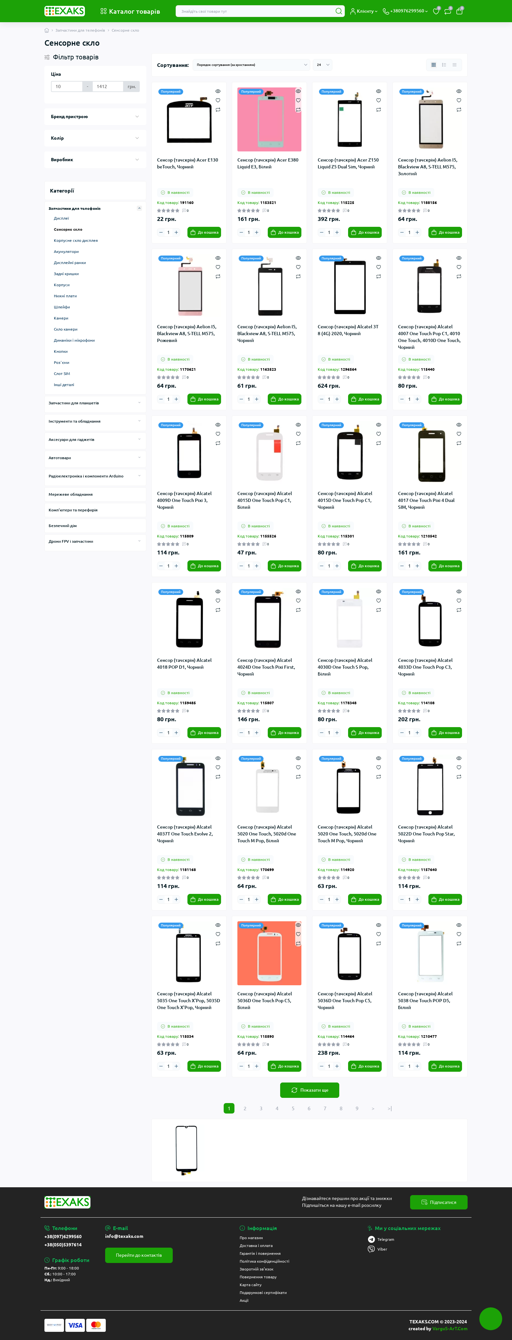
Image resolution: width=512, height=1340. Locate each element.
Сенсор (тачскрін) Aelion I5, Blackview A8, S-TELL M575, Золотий (427, 166)
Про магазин (251, 1238)
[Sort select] (251, 65)
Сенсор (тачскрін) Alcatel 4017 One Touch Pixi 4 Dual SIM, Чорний (426, 500)
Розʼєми (61, 362)
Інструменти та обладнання (75, 421)
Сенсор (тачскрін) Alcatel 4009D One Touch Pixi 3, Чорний (184, 500)
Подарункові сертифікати (263, 1292)
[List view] (444, 65)
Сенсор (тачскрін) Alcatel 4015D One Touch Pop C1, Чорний (345, 500)
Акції (244, 1300)
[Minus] (161, 232)
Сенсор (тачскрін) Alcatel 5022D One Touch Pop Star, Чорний (426, 833)
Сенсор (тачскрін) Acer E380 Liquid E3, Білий (267, 163)
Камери (61, 318)
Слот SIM (62, 373)
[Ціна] (67, 86)
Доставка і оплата (256, 1245)
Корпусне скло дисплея (76, 240)
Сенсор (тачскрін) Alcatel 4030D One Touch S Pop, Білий (345, 667)
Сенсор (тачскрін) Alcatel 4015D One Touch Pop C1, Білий (264, 500)
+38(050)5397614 (63, 1244)
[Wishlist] (218, 99)
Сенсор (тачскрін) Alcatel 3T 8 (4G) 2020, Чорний (348, 330)
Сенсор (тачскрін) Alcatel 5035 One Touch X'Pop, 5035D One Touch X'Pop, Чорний (188, 1000)
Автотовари (60, 458)
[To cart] (204, 232)
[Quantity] (168, 232)
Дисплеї (61, 218)
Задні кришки (66, 274)
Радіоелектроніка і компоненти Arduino (86, 476)
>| (390, 1108)
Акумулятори (66, 251)
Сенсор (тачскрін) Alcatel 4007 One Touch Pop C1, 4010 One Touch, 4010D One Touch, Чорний (429, 337)
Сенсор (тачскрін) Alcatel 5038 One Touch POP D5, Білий (425, 1000)
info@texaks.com (124, 1236)
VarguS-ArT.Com (450, 1328)
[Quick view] (218, 90)
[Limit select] (322, 65)
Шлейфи (62, 307)
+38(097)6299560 (63, 1236)
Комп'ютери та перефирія (73, 510)
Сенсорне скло (68, 229)
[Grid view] (433, 65)
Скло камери (65, 329)
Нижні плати (65, 296)
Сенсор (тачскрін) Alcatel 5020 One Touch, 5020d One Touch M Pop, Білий (266, 833)
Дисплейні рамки (70, 262)
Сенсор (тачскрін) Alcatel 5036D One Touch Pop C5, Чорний (345, 1000)
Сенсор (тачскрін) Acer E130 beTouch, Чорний (187, 163)
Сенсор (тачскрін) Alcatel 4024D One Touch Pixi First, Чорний (266, 667)
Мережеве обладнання (71, 494)
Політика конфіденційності (264, 1261)
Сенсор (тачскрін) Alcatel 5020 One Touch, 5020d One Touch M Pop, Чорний (347, 833)
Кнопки (61, 351)
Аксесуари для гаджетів (71, 439)
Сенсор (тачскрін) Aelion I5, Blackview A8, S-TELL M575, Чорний (267, 333)
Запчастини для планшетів (74, 403)
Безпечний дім (63, 525)
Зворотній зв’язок (256, 1269)
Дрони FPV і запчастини (71, 541)
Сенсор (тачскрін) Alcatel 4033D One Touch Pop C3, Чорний (425, 667)
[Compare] (218, 109)
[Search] (339, 11)
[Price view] (454, 65)
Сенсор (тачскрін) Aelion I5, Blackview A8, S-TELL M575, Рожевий (186, 333)
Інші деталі (64, 384)
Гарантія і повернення (260, 1253)
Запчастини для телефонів (80, 30)
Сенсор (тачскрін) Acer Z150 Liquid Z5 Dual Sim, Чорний (348, 163)
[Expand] (139, 208)
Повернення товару (258, 1277)
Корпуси (62, 285)
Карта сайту (251, 1285)
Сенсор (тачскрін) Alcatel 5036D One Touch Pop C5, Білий (264, 1000)
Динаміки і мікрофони (74, 340)
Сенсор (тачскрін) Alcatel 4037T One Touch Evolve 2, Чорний (185, 833)
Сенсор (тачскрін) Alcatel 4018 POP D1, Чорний (184, 664)
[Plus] (176, 232)
